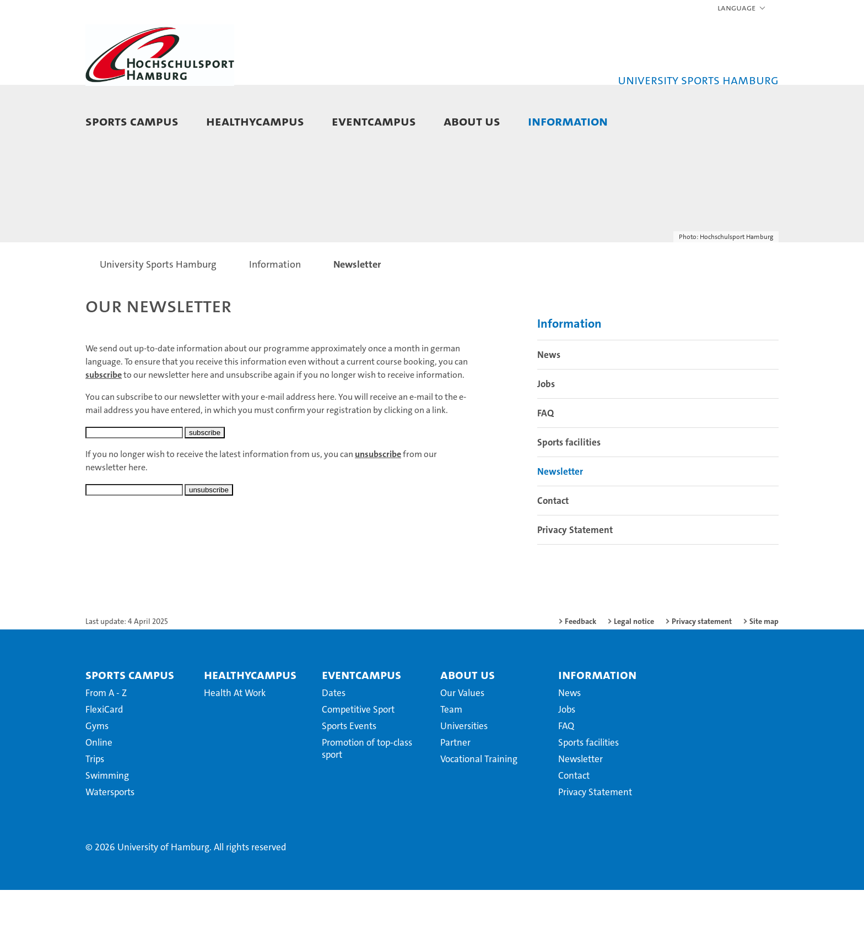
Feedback (580, 676)
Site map (764, 676)
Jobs (546, 439)
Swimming (107, 830)
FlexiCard (104, 764)
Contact (553, 556)
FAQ (545, 468)
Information (568, 121)
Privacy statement (702, 676)
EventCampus (374, 121)
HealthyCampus (255, 121)
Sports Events (349, 781)
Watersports (109, 847)
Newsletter (560, 526)
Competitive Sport (358, 764)
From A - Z (106, 748)
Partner (455, 797)
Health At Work (235, 748)
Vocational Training (478, 814)
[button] (741, 8)
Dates (333, 748)
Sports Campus (132, 121)
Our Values (462, 748)
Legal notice (634, 676)
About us (472, 121)
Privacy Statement (575, 585)
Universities (464, 781)
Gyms (97, 781)
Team (451, 764)
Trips (94, 814)
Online (98, 797)
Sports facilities (569, 497)
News (548, 410)
